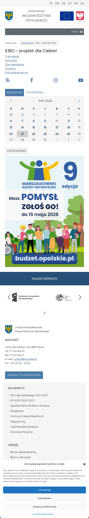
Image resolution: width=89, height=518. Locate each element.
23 (45, 133)
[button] (84, 463)
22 (33, 133)
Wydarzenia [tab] (34, 92)
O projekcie (12, 56)
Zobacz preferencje (44, 506)
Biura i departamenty (23, 452)
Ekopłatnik (17, 411)
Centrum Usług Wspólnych (27, 416)
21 (22, 133)
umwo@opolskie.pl (25, 359)
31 (22, 114)
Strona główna (27, 43)
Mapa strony (18, 421)
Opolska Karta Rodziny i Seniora (29, 405)
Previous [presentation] (9, 297)
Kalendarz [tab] (14, 92)
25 (68, 133)
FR (76, 3)
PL (51, 3)
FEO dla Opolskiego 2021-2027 (29, 395)
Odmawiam (44, 498)
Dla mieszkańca (14, 64)
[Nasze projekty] (67, 16)
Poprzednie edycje (16, 72)
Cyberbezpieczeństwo (24, 426)
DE (63, 3)
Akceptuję (44, 489)
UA (82, 3)
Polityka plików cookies (43, 514)
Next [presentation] (80, 297)
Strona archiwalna (21, 432)
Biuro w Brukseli (20, 457)
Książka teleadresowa (24, 375)
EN (57, 3)
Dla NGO (10, 68)
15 (33, 127)
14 (22, 127)
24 (57, 133)
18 (68, 127)
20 (11, 133)
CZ (70, 3)
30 (11, 114)
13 (11, 127)
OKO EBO (11, 60)
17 (57, 127)
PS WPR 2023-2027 (22, 400)
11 (69, 120)
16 (45, 127)
